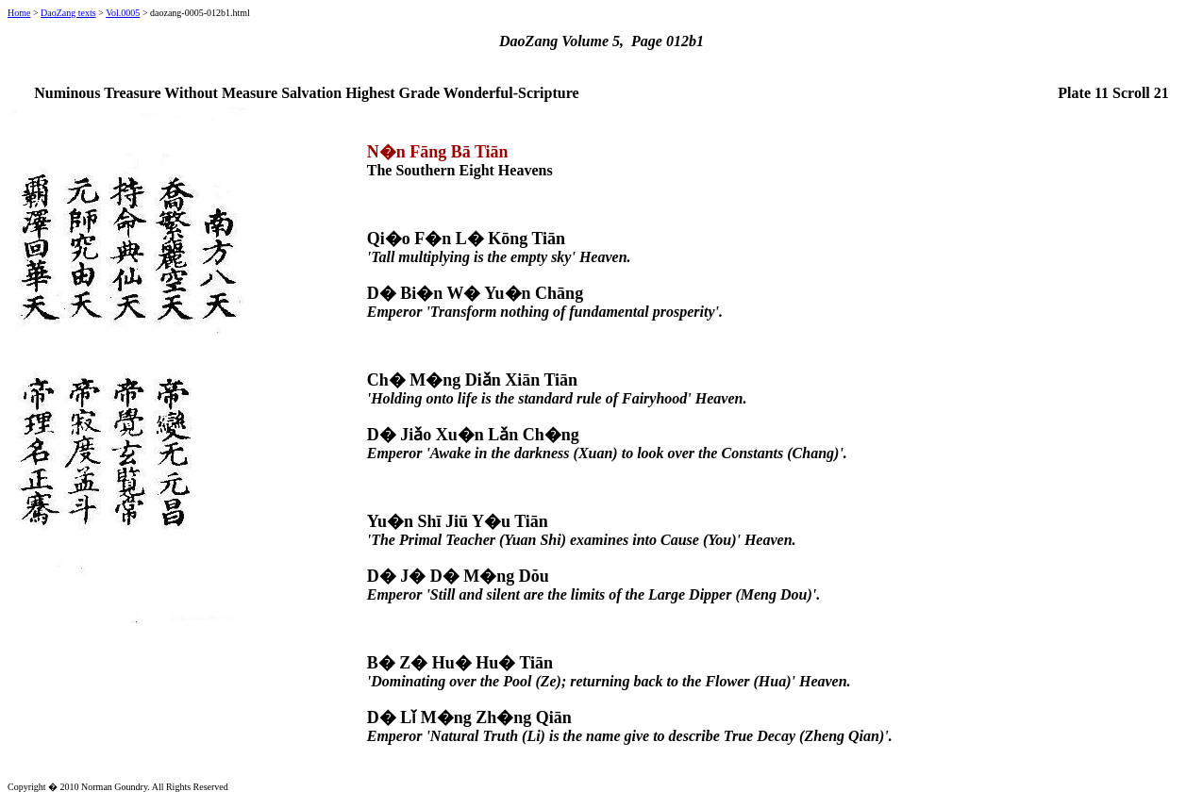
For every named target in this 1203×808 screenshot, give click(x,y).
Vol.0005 (123, 13)
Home (19, 13)
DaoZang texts (68, 13)
